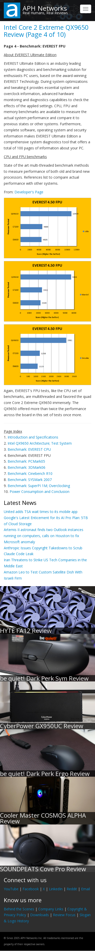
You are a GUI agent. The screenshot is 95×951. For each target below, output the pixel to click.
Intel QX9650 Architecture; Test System (40, 443)
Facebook (31, 888)
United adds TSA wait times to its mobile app (41, 511)
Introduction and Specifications (33, 437)
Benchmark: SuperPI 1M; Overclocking (39, 485)
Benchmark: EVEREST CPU (29, 449)
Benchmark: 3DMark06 (26, 467)
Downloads (39, 914)
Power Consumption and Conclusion (39, 491)
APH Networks (45, 8)
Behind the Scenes (19, 909)
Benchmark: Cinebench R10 (30, 473)
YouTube (11, 888)
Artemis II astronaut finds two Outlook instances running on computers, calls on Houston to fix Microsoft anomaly (43, 535)
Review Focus (64, 914)
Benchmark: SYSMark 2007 (30, 479)
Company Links (50, 909)
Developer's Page (28, 192)
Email (85, 888)
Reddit (72, 888)
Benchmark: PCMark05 (26, 461)
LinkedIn (56, 888)
